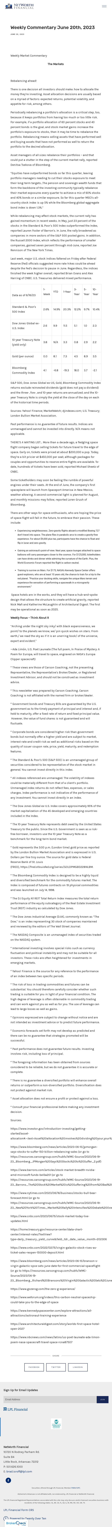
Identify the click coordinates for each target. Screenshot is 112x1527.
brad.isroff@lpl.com (19, 1471)
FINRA (73, 1488)
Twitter (56, 1367)
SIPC (78, 1488)
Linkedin (78, 1367)
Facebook (34, 1367)
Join (102, 1400)
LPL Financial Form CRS (19, 1510)
